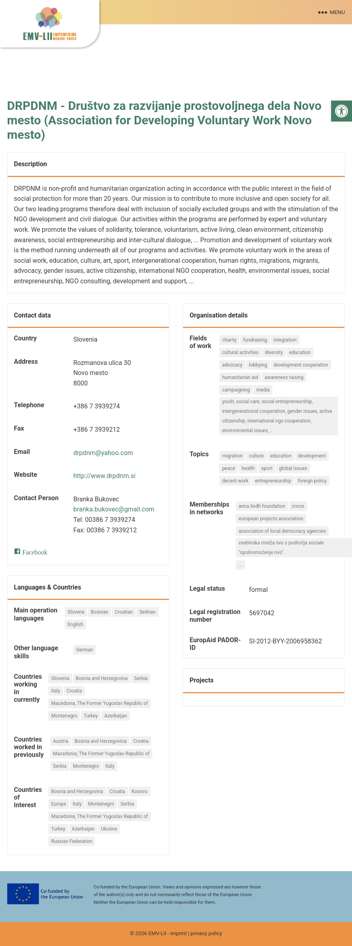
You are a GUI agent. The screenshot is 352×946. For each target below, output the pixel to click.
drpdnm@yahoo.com (103, 453)
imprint (178, 933)
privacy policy (206, 933)
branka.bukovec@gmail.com (113, 509)
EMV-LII (157, 933)
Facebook (35, 551)
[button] (341, 111)
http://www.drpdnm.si (104, 476)
